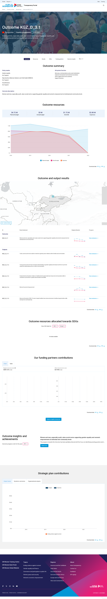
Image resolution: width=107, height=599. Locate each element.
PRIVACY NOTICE (12, 595)
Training (103, 1)
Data (99, 1)
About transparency (75, 567)
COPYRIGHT (95, 595)
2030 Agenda (86, 6)
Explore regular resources (53, 421)
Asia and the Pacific (56, 574)
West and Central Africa (57, 583)
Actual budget (56, 162)
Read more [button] (44, 448)
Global (3, 1)
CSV (98, 169)
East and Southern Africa (57, 577)
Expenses (65, 162)
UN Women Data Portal (9, 567)
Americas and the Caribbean (58, 567)
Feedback (73, 574)
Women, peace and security (31, 577)
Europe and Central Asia (57, 580)
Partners (76, 6)
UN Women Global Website (10, 570)
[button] (53, 199)
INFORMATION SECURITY (22, 595)
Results (69, 6)
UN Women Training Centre (10, 564)
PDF (102, 169)
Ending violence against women (54, 536)
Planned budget (45, 162)
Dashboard (97, 6)
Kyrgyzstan (18, 12)
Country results (10, 12)
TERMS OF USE (5, 595)
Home (3, 12)
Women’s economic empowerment (33, 580)
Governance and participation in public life (34, 574)
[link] (97, 242)
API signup (73, 577)
